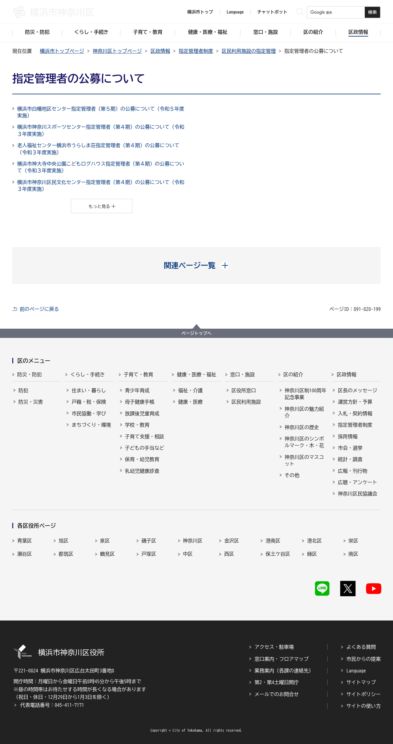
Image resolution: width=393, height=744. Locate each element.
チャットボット (272, 12)
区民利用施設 (246, 401)
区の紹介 (293, 374)
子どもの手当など (144, 447)
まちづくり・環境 (91, 424)
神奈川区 (193, 540)
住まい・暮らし (89, 390)
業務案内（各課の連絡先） (284, 670)
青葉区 (24, 540)
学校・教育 (137, 424)
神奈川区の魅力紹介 (304, 412)
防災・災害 (30, 401)
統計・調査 (350, 459)
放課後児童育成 (142, 413)
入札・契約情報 (355, 413)
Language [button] (235, 12)
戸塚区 (149, 553)
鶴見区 (107, 553)
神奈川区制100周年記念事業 (305, 394)
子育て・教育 (138, 374)
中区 (188, 553)
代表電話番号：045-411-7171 (52, 705)
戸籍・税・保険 (89, 401)
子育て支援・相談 (144, 436)
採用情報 (347, 436)
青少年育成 (137, 390)
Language (356, 670)
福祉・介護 (190, 390)
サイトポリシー (363, 694)
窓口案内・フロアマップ (282, 658)
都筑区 (66, 553)
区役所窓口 (244, 390)
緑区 (312, 553)
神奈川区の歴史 (302, 427)
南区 (353, 553)
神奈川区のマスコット (304, 460)
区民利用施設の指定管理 (249, 51)
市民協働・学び (89, 413)
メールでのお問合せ (277, 694)
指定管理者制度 (196, 51)
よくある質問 (361, 646)
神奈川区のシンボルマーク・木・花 (304, 442)
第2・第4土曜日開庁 (277, 682)
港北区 (314, 540)
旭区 (63, 540)
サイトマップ (361, 682)
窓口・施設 (242, 374)
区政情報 (160, 51)
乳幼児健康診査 (142, 470)
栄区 (353, 540)
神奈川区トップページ (117, 51)
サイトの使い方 (363, 705)
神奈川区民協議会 (357, 493)
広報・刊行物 (352, 470)
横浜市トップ (200, 12)
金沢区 (231, 540)
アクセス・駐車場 (274, 646)
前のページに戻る (39, 309)
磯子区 (149, 540)
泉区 (105, 540)
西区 (229, 553)
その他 (292, 475)
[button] (196, 265)
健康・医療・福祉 (196, 374)
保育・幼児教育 (142, 459)
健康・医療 (190, 401)
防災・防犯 (29, 374)
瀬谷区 (24, 553)
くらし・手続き (87, 374)
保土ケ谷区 (278, 553)
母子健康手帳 (139, 401)
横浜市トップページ (62, 51)
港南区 (273, 540)
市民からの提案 (363, 658)
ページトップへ (196, 333)
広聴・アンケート (357, 482)
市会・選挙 (350, 447)
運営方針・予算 (355, 401)
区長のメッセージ (357, 390)
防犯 (23, 390)
